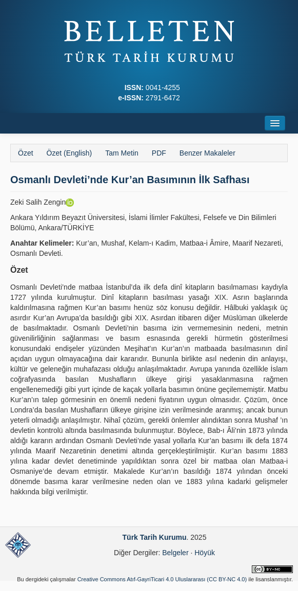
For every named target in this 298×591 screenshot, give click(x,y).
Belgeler (175, 553)
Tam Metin (121, 153)
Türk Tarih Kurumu (155, 537)
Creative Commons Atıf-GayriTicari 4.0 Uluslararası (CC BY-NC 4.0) (162, 579)
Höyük (204, 553)
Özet (25, 153)
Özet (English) (69, 153)
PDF (159, 153)
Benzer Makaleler (207, 153)
